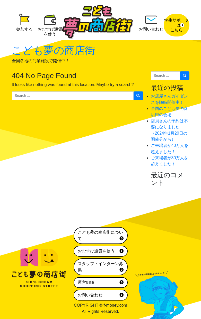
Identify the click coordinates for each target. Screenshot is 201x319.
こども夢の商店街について (101, 236)
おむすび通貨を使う (101, 251)
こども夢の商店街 (53, 50)
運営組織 (101, 282)
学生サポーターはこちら (176, 25)
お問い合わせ (101, 295)
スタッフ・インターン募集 (101, 267)
